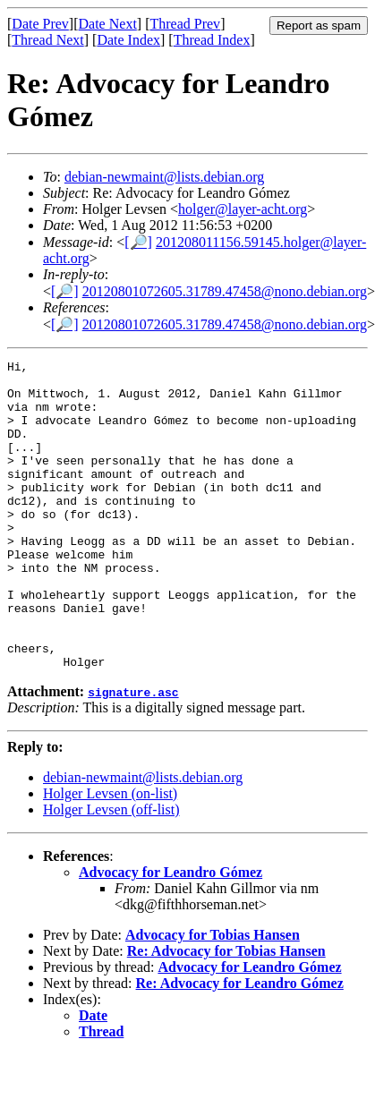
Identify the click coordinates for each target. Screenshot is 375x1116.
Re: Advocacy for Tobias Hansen (226, 1012)
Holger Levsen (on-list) (110, 855)
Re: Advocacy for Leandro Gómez (240, 1044)
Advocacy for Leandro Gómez (170, 933)
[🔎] (138, 242)
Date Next (108, 23)
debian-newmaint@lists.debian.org (164, 176)
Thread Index (212, 39)
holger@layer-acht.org (242, 209)
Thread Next (47, 39)
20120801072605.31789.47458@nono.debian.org (224, 291)
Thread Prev (184, 23)
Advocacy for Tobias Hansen (212, 996)
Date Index (128, 39)
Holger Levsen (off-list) (111, 871)
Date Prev (40, 23)
